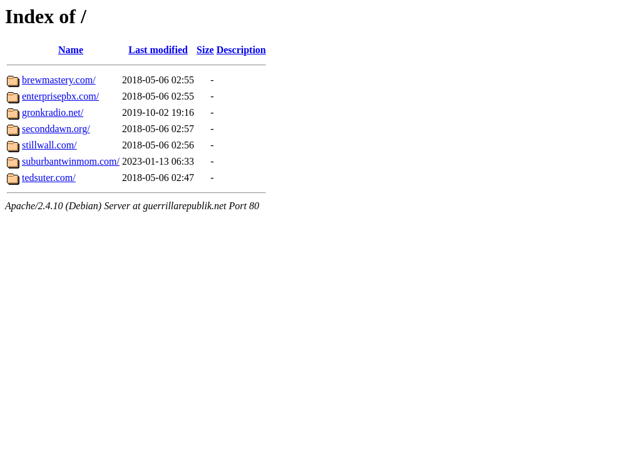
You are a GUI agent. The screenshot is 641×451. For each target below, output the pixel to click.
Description (241, 49)
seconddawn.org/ (56, 128)
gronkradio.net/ (52, 112)
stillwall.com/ (49, 145)
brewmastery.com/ (59, 80)
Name (70, 49)
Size (205, 49)
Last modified (158, 49)
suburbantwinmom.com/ (71, 161)
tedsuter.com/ (49, 177)
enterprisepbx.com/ (60, 96)
